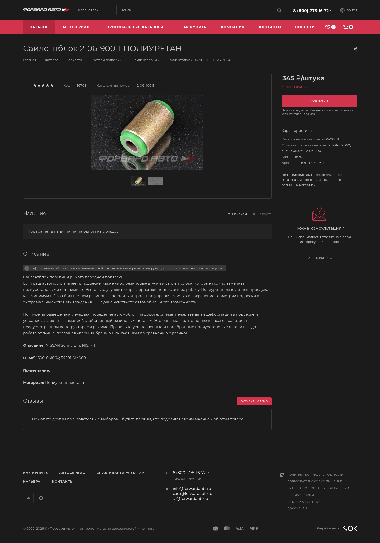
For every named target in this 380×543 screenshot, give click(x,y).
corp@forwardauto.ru (192, 493)
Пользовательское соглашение (315, 481)
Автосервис (72, 473)
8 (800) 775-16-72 (311, 10)
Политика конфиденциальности (316, 474)
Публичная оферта (303, 501)
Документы (297, 508)
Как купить (35, 473)
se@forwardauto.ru (190, 498)
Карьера (32, 481)
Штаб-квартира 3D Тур (120, 473)
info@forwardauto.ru (192, 488)
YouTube (41, 498)
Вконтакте (28, 498)
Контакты (62, 481)
